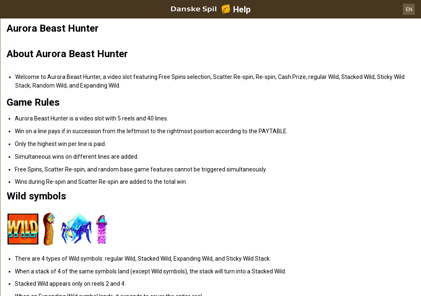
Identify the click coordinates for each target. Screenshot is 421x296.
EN (409, 9)
